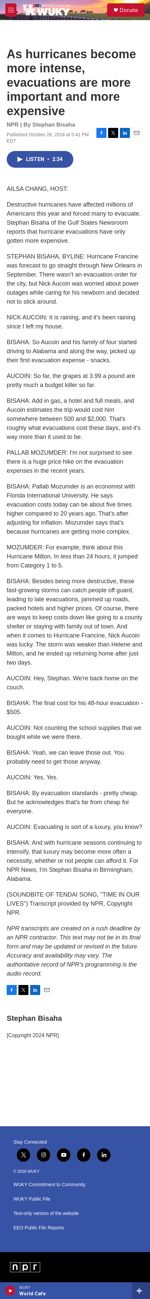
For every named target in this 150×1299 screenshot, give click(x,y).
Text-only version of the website (46, 1213)
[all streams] (141, 1290)
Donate (129, 10)
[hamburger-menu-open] (10, 10)
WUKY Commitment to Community (49, 1184)
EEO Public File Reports (38, 1227)
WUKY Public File (31, 1199)
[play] (10, 1290)
